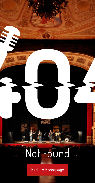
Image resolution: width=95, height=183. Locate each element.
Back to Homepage (47, 169)
